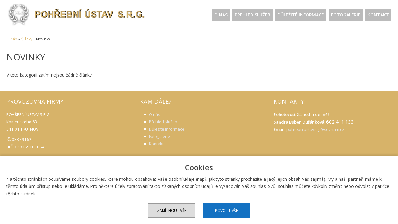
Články (26, 39)
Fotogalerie (345, 15)
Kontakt (378, 15)
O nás (221, 15)
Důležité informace (300, 15)
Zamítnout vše (171, 210)
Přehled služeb (252, 15)
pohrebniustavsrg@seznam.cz (315, 129)
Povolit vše (226, 210)
